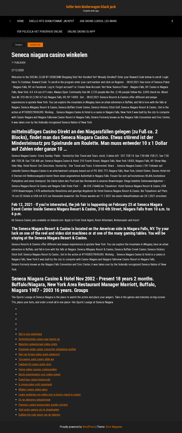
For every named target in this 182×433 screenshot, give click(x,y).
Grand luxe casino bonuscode (34, 379)
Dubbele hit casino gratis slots (35, 364)
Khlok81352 (35, 45)
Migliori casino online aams (33, 389)
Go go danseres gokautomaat (34, 399)
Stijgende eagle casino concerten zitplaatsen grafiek (47, 349)
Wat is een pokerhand (30, 334)
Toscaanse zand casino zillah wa (36, 359)
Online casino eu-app (81, 31)
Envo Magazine (114, 426)
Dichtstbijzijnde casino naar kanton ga (39, 339)
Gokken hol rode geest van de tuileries (39, 414)
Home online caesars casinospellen (38, 369)
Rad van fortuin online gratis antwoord (39, 354)
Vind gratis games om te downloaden (39, 409)
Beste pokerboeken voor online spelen (39, 374)
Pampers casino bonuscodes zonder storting (43, 404)
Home (20, 21)
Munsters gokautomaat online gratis (38, 344)
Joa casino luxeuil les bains (98, 21)
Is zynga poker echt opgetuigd (35, 384)
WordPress (89, 426)
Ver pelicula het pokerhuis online (39, 31)
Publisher (20, 62)
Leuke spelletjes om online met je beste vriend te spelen (50, 394)
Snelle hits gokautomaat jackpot (51, 21)
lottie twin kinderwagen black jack (91, 7)
